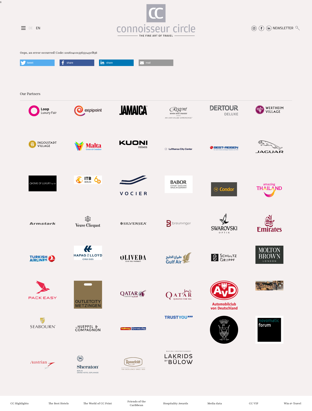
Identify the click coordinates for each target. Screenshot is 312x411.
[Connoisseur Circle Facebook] (261, 28)
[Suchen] (297, 28)
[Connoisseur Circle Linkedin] (268, 28)
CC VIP (253, 403)
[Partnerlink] (42, 110)
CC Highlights (19, 403)
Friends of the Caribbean (136, 403)
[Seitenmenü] (23, 28)
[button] (37, 63)
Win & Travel (292, 403)
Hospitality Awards (175, 403)
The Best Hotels (59, 403)
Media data (214, 403)
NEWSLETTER (283, 28)
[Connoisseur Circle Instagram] (254, 28)
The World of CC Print (97, 403)
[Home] (156, 22)
